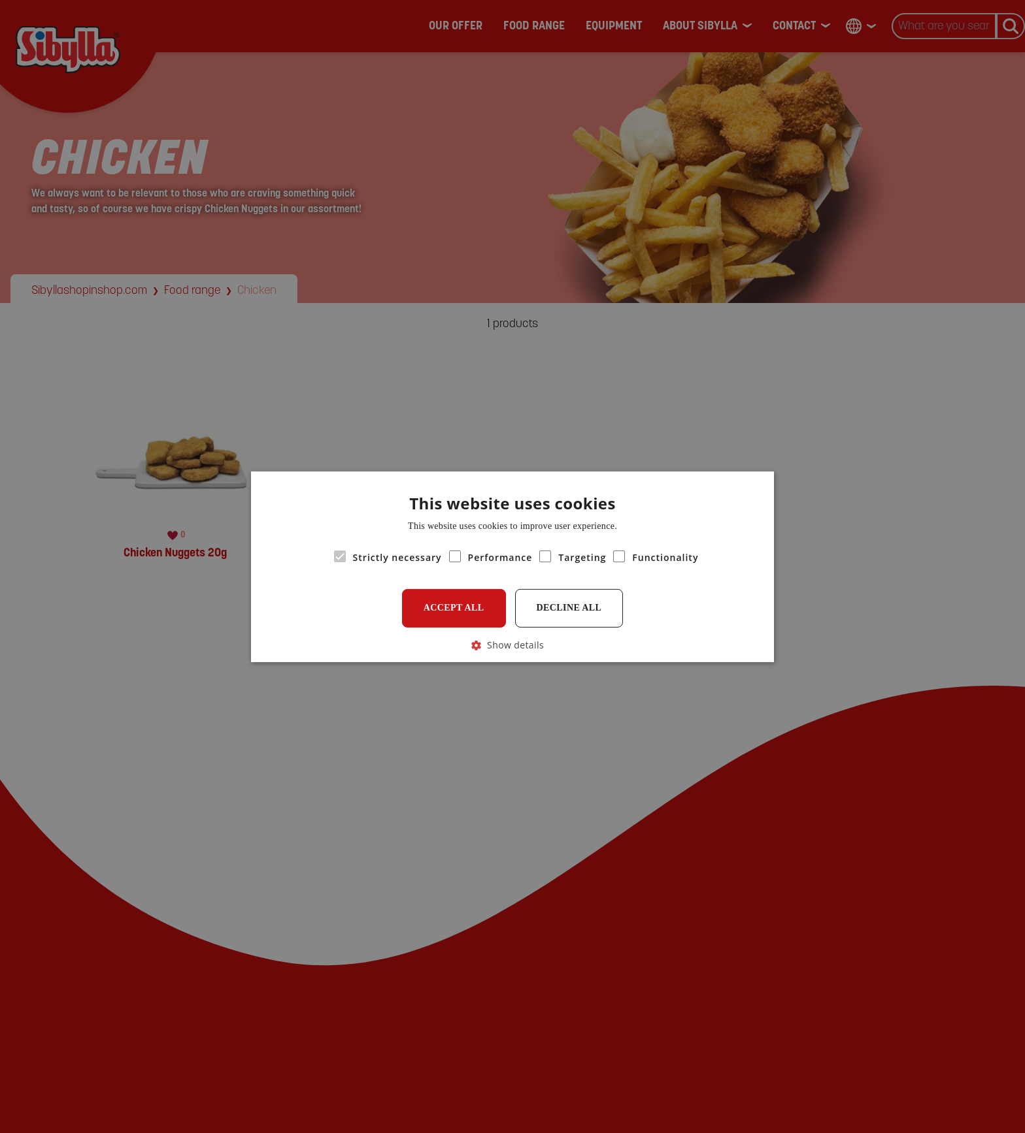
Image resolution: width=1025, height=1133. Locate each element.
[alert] (512, 566)
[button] (512, 644)
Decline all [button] (569, 608)
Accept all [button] (454, 608)
